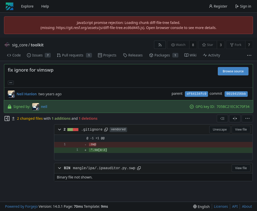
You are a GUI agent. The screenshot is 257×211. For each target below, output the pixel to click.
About (247, 206)
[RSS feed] (160, 45)
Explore (27, 6)
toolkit (37, 44)
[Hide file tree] (7, 118)
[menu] (247, 118)
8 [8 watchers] (193, 44)
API (235, 206)
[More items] (249, 55)
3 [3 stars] (221, 44)
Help (45, 6)
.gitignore (92, 130)
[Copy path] (106, 129)
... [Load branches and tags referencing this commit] (10, 82)
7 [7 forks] (249, 44)
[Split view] (234, 118)
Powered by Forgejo (21, 206)
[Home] (10, 6)
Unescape (220, 129)
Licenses (221, 206)
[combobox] (222, 118)
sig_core (19, 44)
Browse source (233, 71)
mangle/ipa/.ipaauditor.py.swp (104, 168)
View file (241, 129)
